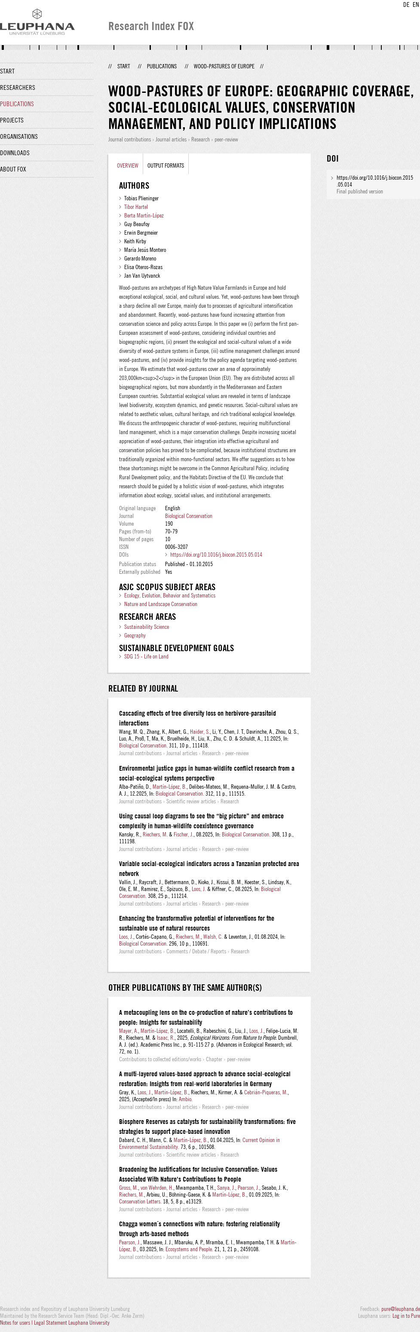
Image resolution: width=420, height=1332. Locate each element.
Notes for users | (17, 1322)
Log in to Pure (406, 1315)
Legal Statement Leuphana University (72, 1322)
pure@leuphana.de (400, 1308)
